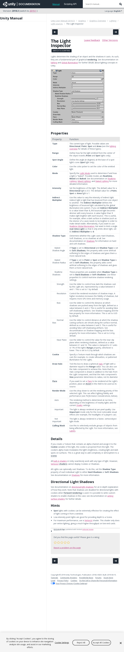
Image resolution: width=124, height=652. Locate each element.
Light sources (57, 23)
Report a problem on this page (67, 547)
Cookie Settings (62, 642)
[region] (62, 642)
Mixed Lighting (84, 181)
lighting (54, 62)
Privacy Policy (63, 580)
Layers (72, 430)
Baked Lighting (102, 181)
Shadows (91, 241)
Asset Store (108, 577)
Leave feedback (92, 40)
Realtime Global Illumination (81, 226)
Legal (53, 580)
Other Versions (110, 40)
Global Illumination (70, 62)
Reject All (81, 642)
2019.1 (33, 10)
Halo (101, 363)
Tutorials (54, 577)
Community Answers (68, 577)
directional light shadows (83, 487)
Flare (89, 381)
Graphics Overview (97, 20)
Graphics (82, 20)
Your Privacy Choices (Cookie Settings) (71, 583)
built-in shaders (60, 461)
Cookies (74, 580)
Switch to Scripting (61, 50)
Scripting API (70, 4)
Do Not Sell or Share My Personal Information (98, 580)
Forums (98, 577)
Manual (56, 4)
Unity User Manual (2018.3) (63, 20)
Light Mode (85, 173)
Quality (79, 405)
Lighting (112, 20)
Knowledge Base (86, 577)
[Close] (120, 643)
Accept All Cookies (101, 642)
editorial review (87, 529)
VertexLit (55, 464)
